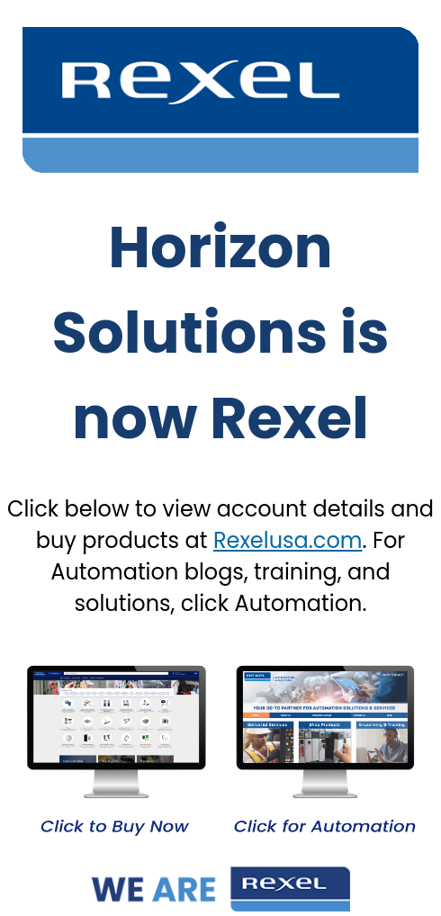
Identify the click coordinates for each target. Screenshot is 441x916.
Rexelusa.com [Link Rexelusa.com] (288, 540)
